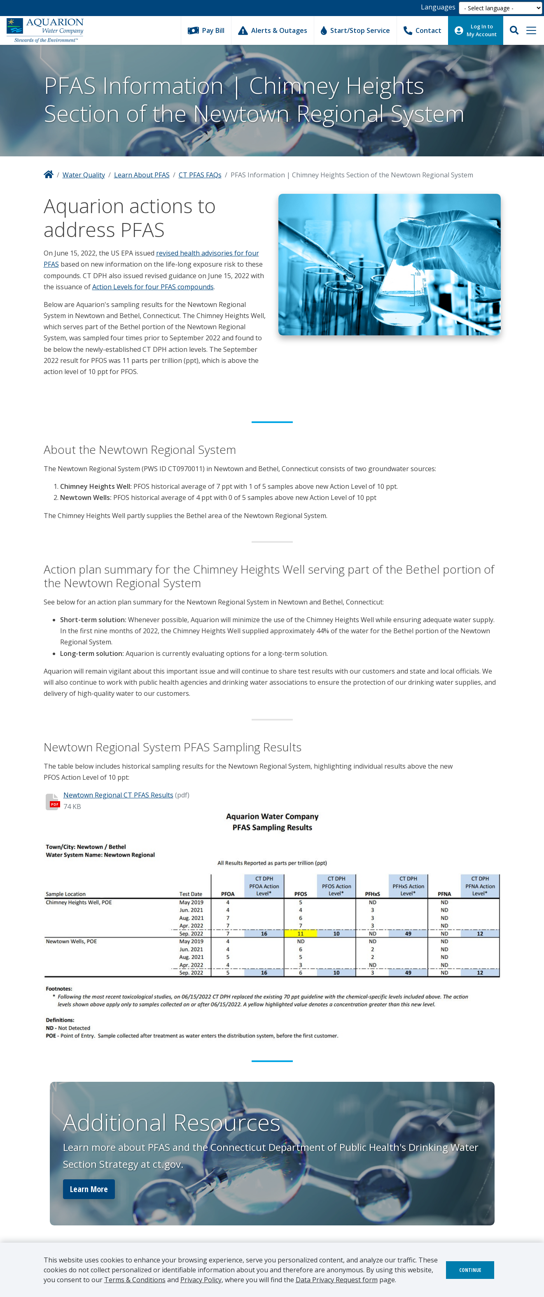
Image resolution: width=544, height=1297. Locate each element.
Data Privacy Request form (337, 1279)
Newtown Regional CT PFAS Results (118, 795)
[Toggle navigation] (531, 30)
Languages (438, 7)
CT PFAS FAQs (200, 174)
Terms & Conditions (135, 1279)
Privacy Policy (201, 1279)
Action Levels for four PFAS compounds (153, 286)
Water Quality (84, 174)
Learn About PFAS (142, 174)
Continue (470, 1270)
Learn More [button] (89, 1189)
